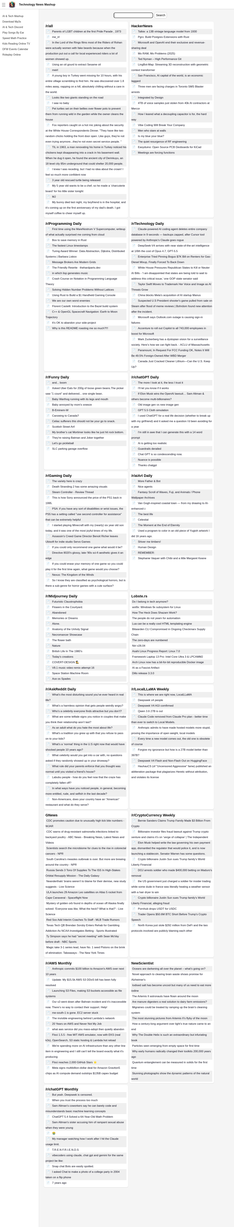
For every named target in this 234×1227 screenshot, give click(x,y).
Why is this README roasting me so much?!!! (80, 328)
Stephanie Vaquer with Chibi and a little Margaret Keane (172, 558)
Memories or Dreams (65, 618)
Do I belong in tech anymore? (150, 601)
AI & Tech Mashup (12, 16)
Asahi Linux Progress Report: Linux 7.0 (156, 651)
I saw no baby (60, 103)
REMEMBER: (146, 552)
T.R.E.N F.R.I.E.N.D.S (65, 1149)
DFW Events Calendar (15, 49)
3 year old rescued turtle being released (76, 180)
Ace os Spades (61, 678)
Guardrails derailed (149, 448)
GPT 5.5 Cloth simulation (153, 410)
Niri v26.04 (138, 645)
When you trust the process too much (75, 1100)
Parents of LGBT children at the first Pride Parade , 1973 (86, 31)
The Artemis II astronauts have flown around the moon (165, 996)
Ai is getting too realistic (152, 443)
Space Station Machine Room (70, 673)
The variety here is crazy (67, 481)
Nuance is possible (149, 459)
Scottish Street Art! (63, 426)
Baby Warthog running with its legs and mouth (80, 399)
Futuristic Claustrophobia (67, 601)
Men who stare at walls (152, 130)
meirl (55, 70)
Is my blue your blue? (151, 136)
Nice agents (145, 486)
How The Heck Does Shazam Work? (154, 612)
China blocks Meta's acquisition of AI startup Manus (169, 295)
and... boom (59, 382)
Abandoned (59, 612)
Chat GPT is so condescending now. (160, 454)
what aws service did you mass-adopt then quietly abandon (88, 1029)
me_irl (56, 37)
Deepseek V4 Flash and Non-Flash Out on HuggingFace (172, 760)
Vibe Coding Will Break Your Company (161, 125)
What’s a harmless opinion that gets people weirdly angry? (87, 705)
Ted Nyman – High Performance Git (159, 59)
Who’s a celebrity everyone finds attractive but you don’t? (87, 711)
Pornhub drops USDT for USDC (157, 908)
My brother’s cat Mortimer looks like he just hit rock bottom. (88, 432)
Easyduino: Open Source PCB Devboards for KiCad (169, 147)
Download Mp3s (11, 21)
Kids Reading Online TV (16, 43)
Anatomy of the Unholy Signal (70, 629)
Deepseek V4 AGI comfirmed (155, 705)
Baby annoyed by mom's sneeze (72, 404)
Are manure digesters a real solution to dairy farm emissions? (169, 1001)
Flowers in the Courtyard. (67, 607)
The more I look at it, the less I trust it (160, 382)
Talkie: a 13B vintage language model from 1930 (167, 31)
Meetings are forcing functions (156, 152)
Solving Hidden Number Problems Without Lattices (83, 289)
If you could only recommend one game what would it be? (87, 547)
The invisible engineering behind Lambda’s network (83, 1018)
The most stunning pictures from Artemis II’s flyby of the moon (169, 1018)
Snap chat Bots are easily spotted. (73, 1166)
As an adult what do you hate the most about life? (82, 727)
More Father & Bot (149, 481)
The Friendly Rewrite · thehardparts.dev (76, 267)
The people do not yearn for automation (156, 618)
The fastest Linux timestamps (70, 245)
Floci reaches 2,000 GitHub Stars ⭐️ (74, 1062)
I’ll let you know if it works (153, 388)
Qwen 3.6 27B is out (150, 711)
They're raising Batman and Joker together (78, 437)
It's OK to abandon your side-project (74, 322)
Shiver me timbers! (149, 541)
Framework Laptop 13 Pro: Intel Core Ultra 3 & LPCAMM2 (167, 656)
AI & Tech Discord (12, 27)
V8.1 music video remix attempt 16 (73, 667)
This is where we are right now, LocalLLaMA (165, 694)
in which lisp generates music (70, 273)
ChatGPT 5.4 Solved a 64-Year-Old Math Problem (82, 1116)
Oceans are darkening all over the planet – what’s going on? (168, 968)
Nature (56, 645)
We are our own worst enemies (71, 300)
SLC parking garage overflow (70, 448)
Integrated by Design (150, 97)
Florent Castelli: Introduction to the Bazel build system (85, 306)
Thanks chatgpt (147, 465)
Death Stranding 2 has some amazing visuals (79, 486)
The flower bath (61, 640)
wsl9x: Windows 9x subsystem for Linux (156, 607)
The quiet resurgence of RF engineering (162, 141)
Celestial (143, 519)
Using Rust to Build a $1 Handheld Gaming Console (83, 295)
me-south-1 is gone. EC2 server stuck (75, 1012)
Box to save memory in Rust (69, 240)
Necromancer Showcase (67, 634)
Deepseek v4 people (150, 700)
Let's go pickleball (63, 443)
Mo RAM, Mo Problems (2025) (156, 53)
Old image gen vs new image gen (158, 404)
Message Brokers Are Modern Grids (74, 262)
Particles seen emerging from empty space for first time (166, 1045)
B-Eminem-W (60, 410)
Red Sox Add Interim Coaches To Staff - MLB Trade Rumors (83, 919)
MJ (54, 196)
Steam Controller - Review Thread (73, 492)
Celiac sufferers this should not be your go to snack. (83, 421)
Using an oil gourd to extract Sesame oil (76, 64)
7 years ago (59, 1182)
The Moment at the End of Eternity (159, 525)
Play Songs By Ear (13, 32)
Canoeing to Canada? (65, 415)
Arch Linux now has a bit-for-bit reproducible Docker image (168, 662)
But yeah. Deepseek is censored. (72, 1094)
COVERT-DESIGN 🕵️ (65, 662)
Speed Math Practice (14, 38)
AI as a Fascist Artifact (145, 667)
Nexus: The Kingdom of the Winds (73, 574)
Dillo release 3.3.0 (143, 673)
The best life (145, 514)
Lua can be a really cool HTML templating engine (162, 623)
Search (160, 15)
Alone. (56, 623)
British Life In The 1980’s (67, 651)
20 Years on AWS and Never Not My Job (77, 1023)
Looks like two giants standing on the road (77, 97)
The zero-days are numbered (150, 640)
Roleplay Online (11, 54)
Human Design (147, 547)
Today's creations (62, 656)
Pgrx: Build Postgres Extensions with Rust (163, 37)
